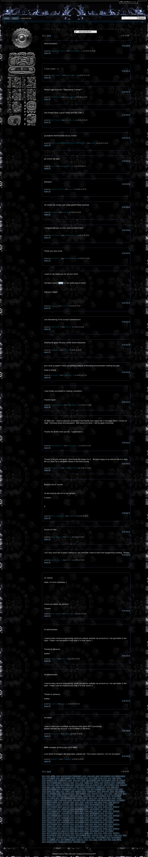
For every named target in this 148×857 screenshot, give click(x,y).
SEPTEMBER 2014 (54, 824)
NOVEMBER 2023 (82, 785)
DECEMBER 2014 (81, 822)
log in (134, 2)
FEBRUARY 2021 (75, 796)
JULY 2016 (79, 816)
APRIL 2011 (51, 837)
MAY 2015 (98, 820)
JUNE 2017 (88, 811)
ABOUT (15, 18)
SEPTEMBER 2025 (68, 778)
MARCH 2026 (66, 776)
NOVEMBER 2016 (97, 813)
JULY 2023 (51, 787)
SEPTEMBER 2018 (54, 807)
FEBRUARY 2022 (94, 791)
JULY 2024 (79, 783)
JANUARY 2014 (67, 826)
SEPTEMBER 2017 (54, 811)
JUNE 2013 (88, 829)
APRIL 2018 (107, 807)
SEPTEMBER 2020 (68, 798)
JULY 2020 (93, 798)
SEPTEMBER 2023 (111, 785)
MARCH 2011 (62, 837)
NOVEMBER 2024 (108, 781)
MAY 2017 (98, 811)
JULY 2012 (79, 833)
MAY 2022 (60, 791)
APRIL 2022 (69, 791)
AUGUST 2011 (97, 835)
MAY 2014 (98, 824)
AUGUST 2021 (97, 794)
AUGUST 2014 (68, 824)
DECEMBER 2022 (54, 789)
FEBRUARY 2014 (54, 826)
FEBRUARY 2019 (54, 805)
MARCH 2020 (52, 800)
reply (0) (47, 53)
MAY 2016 (98, 816)
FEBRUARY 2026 (79, 776)
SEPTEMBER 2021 (83, 794)
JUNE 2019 (88, 802)
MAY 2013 (98, 829)
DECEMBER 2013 (81, 826)
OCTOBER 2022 (83, 789)
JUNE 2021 (117, 794)
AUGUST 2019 (68, 802)
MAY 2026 (46, 776)
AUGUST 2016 (68, 816)
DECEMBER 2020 (103, 796)
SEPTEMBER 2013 (54, 829)
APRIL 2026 (55, 776)
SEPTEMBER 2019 (54, 802)
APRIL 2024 (98, 783)
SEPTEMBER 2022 (98, 789)
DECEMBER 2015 (81, 818)
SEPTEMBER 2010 (68, 840)
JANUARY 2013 (67, 831)
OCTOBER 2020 (53, 798)
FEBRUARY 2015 (54, 822)
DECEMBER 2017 (81, 809)
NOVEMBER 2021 (54, 794)
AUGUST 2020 (82, 798)
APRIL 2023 (79, 787)
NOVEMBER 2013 (97, 826)
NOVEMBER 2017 (97, 809)
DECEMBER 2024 (93, 781)
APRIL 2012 (107, 833)
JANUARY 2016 (67, 818)
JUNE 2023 (60, 787)
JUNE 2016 (88, 816)
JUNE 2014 (88, 824)
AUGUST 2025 (82, 778)
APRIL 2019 (107, 802)
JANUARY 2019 (67, 805)
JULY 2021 (108, 794)
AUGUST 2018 (68, 807)
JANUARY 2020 (79, 800)
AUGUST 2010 (82, 840)
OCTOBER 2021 (68, 794)
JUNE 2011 (117, 835)
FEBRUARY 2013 (54, 831)
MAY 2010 (112, 840)
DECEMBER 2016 (81, 813)
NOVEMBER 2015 (97, 818)
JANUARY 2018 (67, 809)
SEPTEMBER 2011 (83, 835)
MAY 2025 (112, 778)
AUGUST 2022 (112, 789)
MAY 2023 (70, 787)
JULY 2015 (79, 820)
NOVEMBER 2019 (108, 800)
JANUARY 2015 (67, 822)
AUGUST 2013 (68, 829)
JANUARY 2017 (67, 813)
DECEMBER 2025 (107, 776)
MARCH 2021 (62, 796)
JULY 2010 (93, 840)
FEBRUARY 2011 (75, 837)
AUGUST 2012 (68, 833)
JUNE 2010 (102, 840)
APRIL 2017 (107, 811)
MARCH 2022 (80, 791)
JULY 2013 (79, 829)
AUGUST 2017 (68, 811)
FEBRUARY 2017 (54, 813)
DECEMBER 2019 (93, 800)
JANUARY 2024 (53, 785)
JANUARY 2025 (79, 781)
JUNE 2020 (102, 798)
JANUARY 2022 (107, 791)
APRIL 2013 (107, 829)
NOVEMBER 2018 (97, 805)
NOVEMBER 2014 (97, 822)
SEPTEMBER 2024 (54, 783)
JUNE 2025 (102, 778)
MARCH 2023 (89, 787)
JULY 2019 (79, 802)
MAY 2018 (98, 807)
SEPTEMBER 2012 (54, 833)
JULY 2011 (108, 835)
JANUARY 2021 (89, 796)
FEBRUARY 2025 (65, 781)
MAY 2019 (98, 802)
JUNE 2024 (88, 783)
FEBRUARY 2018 (54, 809)
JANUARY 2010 (79, 842)
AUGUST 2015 (68, 820)
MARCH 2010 (52, 842)
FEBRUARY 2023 (103, 787)
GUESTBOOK (26, 18)
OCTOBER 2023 (96, 785)
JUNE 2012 (88, 833)
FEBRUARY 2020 (65, 800)
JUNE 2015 (88, 820)
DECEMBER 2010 (103, 837)
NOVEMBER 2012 (97, 831)
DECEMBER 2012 (81, 831)
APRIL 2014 (107, 824)
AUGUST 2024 (68, 783)
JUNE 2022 (51, 791)
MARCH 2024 (109, 783)
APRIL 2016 (107, 816)
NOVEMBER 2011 (54, 835)
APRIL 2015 (107, 820)
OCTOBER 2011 (68, 835)
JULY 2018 (79, 807)
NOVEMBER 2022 (69, 789)
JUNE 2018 (88, 807)
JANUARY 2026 (93, 776)
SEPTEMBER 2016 (54, 816)
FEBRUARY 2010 (65, 842)
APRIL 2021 (51, 796)
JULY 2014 (79, 824)
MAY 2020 (112, 798)
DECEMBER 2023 (67, 785)
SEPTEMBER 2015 (54, 820)
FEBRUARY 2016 (54, 818)
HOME (6, 18)
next (48, 36)
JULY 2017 (79, 811)
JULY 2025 (93, 778)
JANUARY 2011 (89, 837)
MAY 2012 (98, 833)
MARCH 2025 (52, 781)
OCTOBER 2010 (53, 840)
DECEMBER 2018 (81, 805)
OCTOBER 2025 (53, 778)
